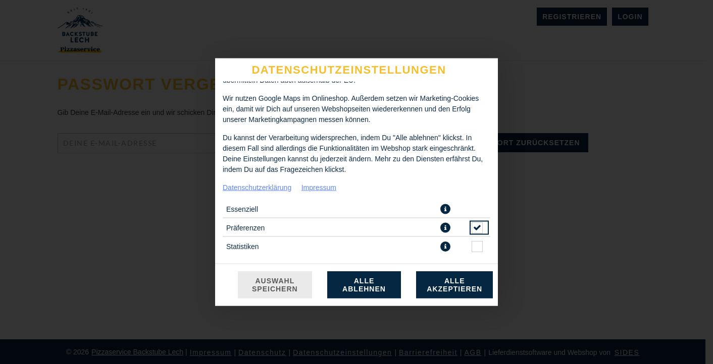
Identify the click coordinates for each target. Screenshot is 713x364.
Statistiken (242, 246)
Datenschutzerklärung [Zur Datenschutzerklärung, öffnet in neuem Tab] (257, 188)
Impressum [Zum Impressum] (318, 188)
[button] (445, 209)
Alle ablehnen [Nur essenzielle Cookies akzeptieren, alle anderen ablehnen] (364, 285)
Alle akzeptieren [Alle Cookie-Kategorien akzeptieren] (454, 285)
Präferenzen (245, 228)
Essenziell (242, 209)
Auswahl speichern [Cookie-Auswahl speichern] (275, 285)
